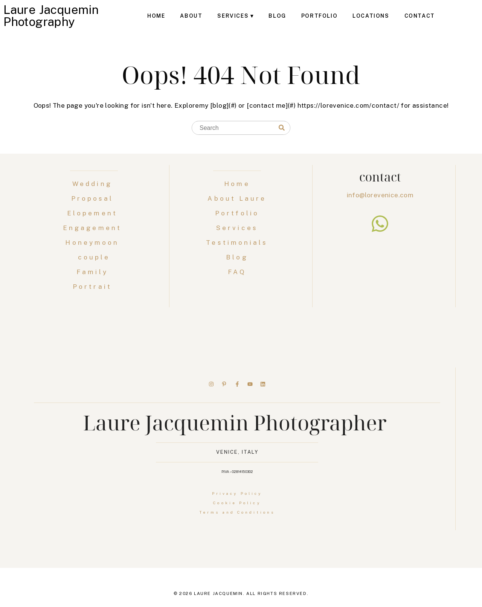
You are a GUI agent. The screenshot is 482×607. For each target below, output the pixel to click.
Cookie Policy (237, 502)
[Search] (281, 128)
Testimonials (237, 242)
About (191, 16)
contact (380, 177)
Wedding (94, 184)
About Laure (236, 198)
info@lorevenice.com (380, 195)
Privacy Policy (237, 493)
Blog (277, 16)
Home (156, 16)
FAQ (237, 272)
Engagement (94, 228)
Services (233, 16)
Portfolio (319, 16)
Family (93, 272)
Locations (370, 16)
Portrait (94, 286)
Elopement (94, 213)
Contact (419, 16)
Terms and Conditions (237, 512)
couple (94, 257)
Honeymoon (93, 242)
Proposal (94, 198)
